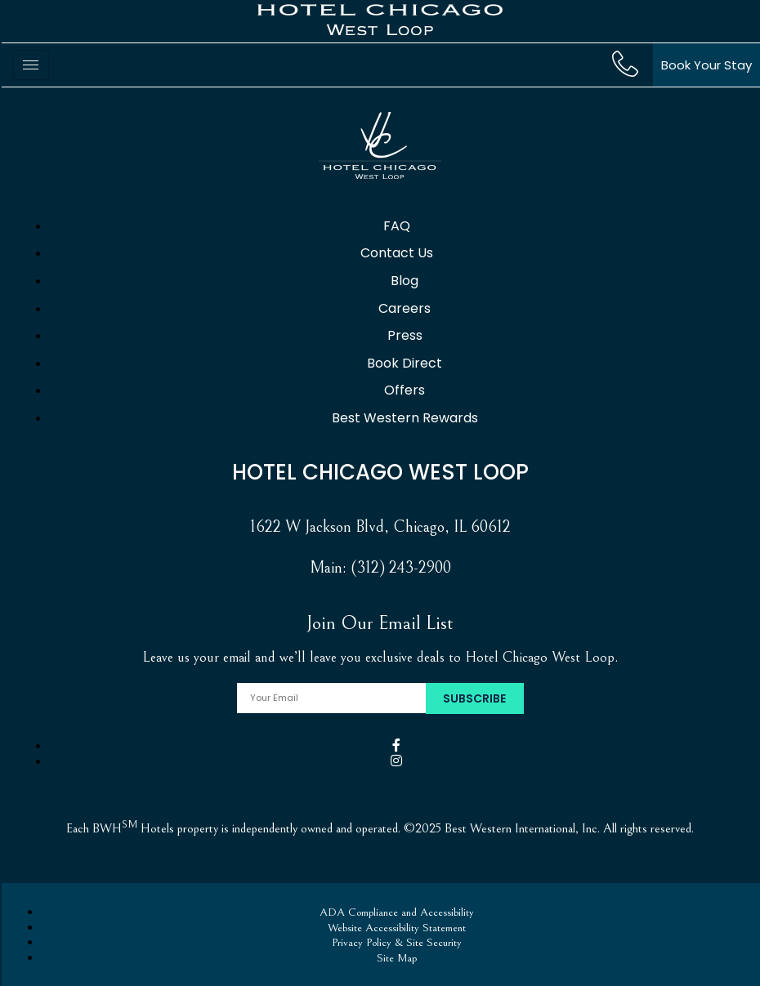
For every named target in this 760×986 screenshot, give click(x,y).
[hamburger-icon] (30, 65)
